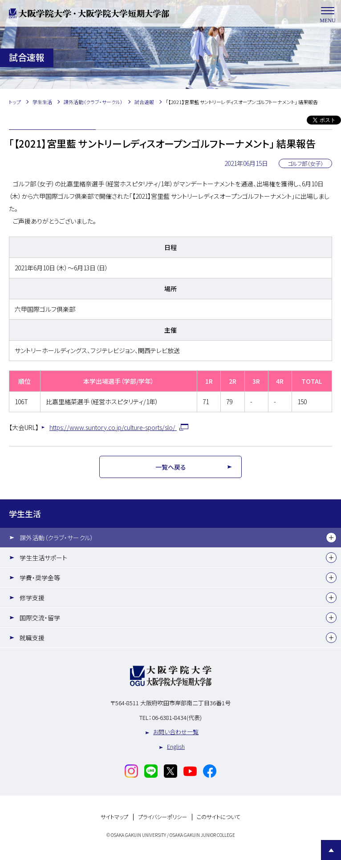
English (176, 746)
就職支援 (32, 637)
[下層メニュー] (331, 537)
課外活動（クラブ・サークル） (56, 537)
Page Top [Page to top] (331, 850)
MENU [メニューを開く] (328, 14)
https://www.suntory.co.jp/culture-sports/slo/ (113, 427)
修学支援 (32, 597)
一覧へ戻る (170, 466)
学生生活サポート (43, 557)
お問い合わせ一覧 (176, 731)
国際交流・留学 (40, 617)
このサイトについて (218, 817)
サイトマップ (114, 817)
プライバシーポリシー (162, 817)
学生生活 (25, 513)
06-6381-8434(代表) (177, 717)
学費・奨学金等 (40, 577)
